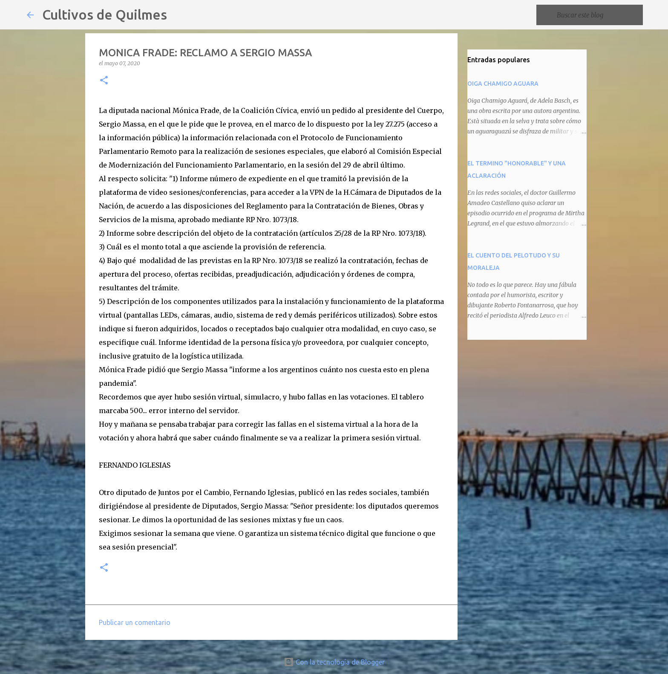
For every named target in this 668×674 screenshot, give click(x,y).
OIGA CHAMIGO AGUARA (502, 83)
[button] (104, 81)
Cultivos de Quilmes (104, 14)
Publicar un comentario (134, 622)
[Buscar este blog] (598, 15)
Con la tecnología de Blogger (334, 662)
